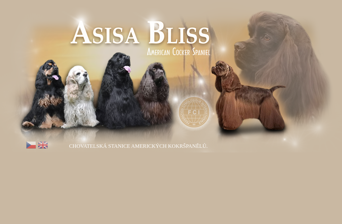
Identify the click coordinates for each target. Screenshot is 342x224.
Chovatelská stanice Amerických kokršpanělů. (138, 146)
